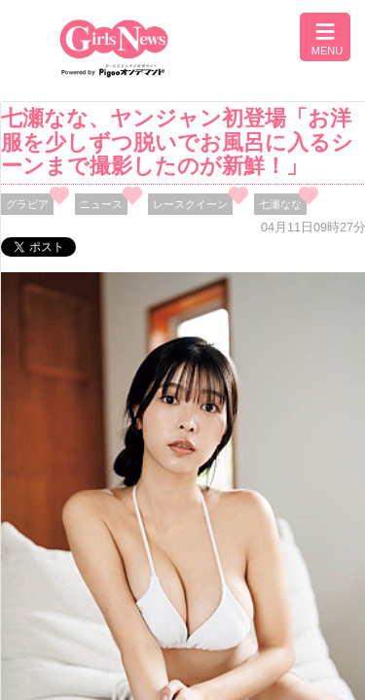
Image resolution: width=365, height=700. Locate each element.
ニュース (101, 204)
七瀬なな (280, 204)
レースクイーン (190, 204)
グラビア (27, 204)
